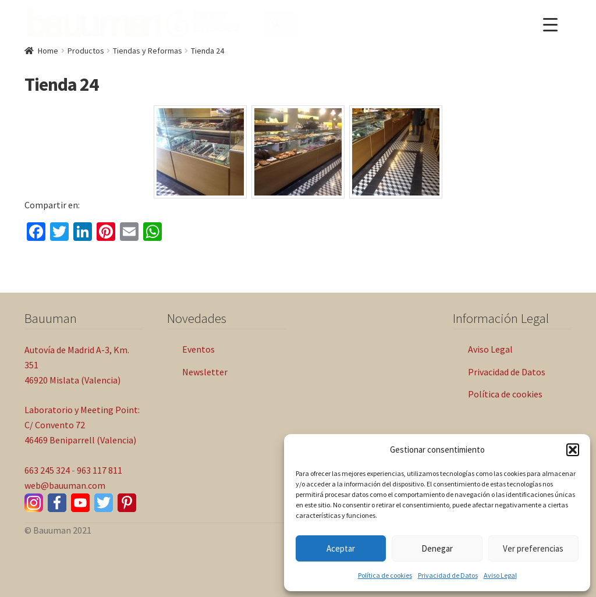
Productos (86, 50)
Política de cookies (385, 575)
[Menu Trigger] (550, 25)
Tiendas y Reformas (147, 50)
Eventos (198, 349)
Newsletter (205, 372)
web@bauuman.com (64, 485)
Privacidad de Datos (448, 575)
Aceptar (341, 548)
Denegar (437, 548)
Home (48, 50)
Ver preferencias (533, 548)
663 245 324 (47, 470)
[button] (573, 450)
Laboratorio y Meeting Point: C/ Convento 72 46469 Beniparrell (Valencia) (82, 425)
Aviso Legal (500, 575)
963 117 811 (99, 470)
